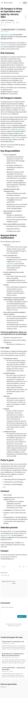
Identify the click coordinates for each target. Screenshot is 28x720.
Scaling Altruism (19, 129)
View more (3, 687)
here (8, 129)
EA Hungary (10, 20)
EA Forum (8, 3)
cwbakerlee (4, 643)
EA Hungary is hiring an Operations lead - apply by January (11, 12)
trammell (4, 671)
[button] (2, 575)
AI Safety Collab (14, 137)
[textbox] (13, 610)
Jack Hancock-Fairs (6, 657)
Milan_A (4, 20)
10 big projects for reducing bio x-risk (13, 641)
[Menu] (2, 3)
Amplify (8, 125)
